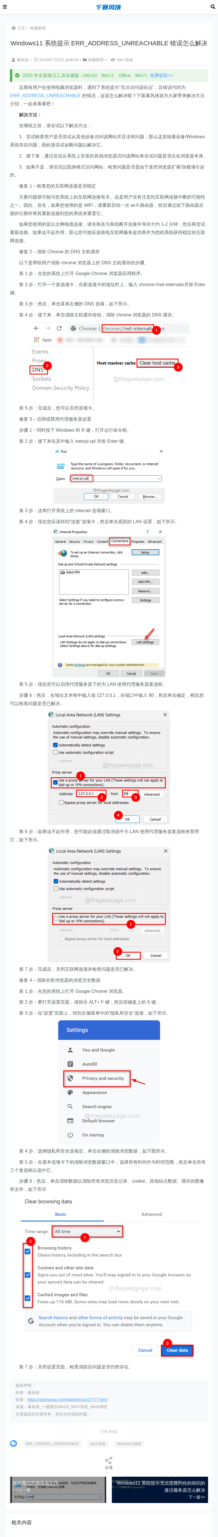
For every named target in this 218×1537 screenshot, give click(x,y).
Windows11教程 (129, 1444)
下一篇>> (196, 1497)
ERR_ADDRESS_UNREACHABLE (45, 95)
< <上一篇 (21, 1489)
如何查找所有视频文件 (35, 1483)
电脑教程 (38, 28)
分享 (109, 1463)
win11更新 (98, 1444)
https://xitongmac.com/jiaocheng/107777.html (67, 1399)
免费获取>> (161, 75)
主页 (18, 28)
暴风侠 (21, 60)
